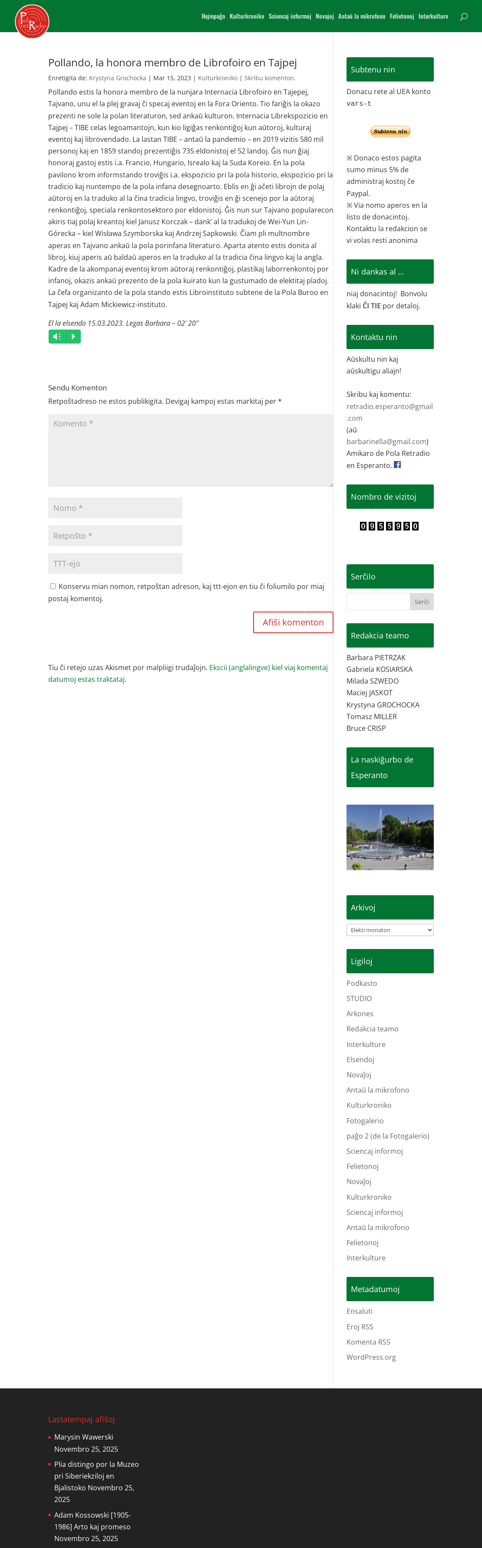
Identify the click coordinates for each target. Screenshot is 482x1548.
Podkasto (362, 983)
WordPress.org (371, 1357)
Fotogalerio (365, 1121)
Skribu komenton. (270, 78)
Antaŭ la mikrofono (362, 16)
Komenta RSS (368, 1342)
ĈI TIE (372, 306)
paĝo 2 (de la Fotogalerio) (388, 1136)
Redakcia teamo (373, 1029)
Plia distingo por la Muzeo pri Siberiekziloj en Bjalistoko (96, 1476)
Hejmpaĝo (213, 16)
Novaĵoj (359, 1075)
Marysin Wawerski (83, 1437)
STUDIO (359, 998)
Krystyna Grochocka (117, 78)
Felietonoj (402, 16)
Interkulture (433, 16)
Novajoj (325, 16)
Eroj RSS (360, 1327)
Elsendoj (360, 1059)
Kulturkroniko (247, 16)
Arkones (360, 1013)
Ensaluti (360, 1311)
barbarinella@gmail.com (386, 441)
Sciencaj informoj (290, 16)
